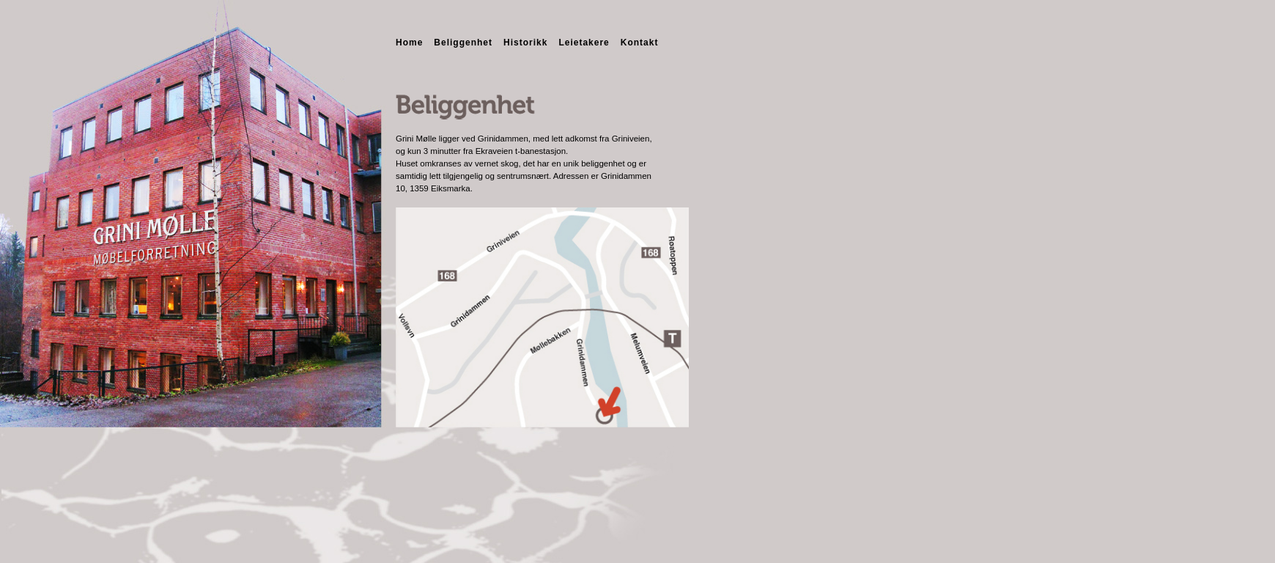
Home (409, 42)
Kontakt (640, 42)
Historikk (525, 42)
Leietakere (583, 42)
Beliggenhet (463, 42)
